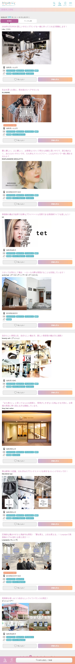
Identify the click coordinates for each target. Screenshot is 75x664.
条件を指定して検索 (44, 660)
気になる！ (19, 79)
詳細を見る (55, 79)
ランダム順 (28, 21)
